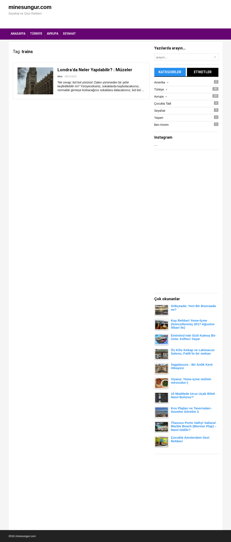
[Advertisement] (145, 14)
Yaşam (158, 117)
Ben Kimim (161, 124)
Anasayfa (18, 33)
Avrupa (52, 33)
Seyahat (69, 33)
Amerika (161, 82)
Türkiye (36, 33)
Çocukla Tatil (162, 103)
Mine (60, 76)
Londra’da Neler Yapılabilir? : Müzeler (94, 69)
